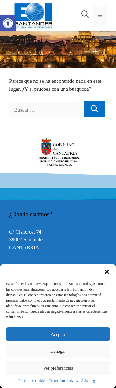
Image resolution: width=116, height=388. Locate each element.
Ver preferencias (58, 368)
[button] (107, 272)
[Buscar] (94, 109)
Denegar (58, 351)
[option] (58, 152)
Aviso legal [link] (89, 380)
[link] (8, 23)
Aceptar (58, 334)
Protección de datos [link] (63, 380)
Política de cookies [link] (32, 380)
